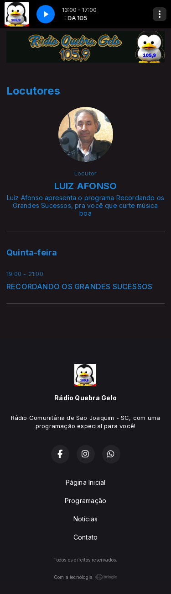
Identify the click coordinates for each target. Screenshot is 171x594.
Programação (85, 500)
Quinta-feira (31, 252)
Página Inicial (86, 482)
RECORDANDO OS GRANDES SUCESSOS (79, 286)
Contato (85, 537)
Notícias (85, 519)
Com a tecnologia (85, 577)
